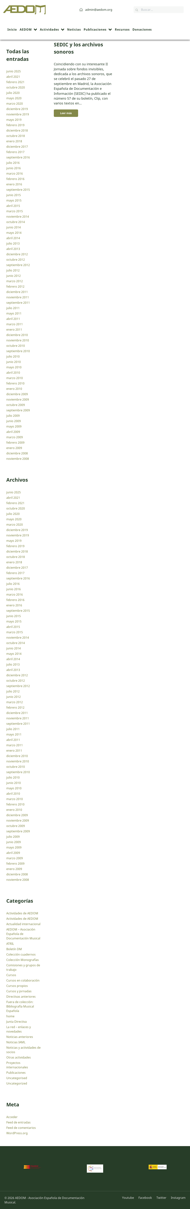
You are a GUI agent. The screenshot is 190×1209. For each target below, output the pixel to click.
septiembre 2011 (18, 303)
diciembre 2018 (17, 130)
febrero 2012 (15, 286)
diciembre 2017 (17, 147)
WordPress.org (17, 1133)
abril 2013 (13, 249)
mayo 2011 (14, 313)
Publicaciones (16, 1073)
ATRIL (10, 944)
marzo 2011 (14, 324)
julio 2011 (13, 308)
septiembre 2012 (18, 265)
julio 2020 (13, 93)
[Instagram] (177, 1198)
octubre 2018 (15, 136)
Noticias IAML (15, 1042)
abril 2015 (13, 206)
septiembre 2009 (18, 410)
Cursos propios (17, 986)
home (10, 1016)
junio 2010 (13, 362)
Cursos (11, 975)
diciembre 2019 (17, 109)
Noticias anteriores (19, 1037)
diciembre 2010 (17, 335)
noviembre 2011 (17, 297)
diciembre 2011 (17, 292)
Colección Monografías (22, 960)
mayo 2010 (14, 367)
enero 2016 (14, 184)
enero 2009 (14, 448)
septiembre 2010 (18, 351)
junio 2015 (13, 195)
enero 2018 (14, 141)
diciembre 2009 (17, 394)
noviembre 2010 (17, 340)
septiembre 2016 (18, 157)
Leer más (66, 113)
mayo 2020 (14, 98)
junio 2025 (13, 71)
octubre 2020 (15, 87)
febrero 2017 (15, 152)
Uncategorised (16, 1078)
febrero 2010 (15, 383)
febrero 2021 (15, 82)
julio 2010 (13, 356)
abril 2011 (13, 319)
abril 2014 (13, 238)
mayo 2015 (14, 200)
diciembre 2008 (17, 453)
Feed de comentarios (21, 1128)
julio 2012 (13, 270)
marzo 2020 (14, 103)
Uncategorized (16, 1083)
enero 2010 (14, 389)
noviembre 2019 (17, 114)
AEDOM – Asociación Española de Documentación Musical (23, 933)
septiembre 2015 (18, 190)
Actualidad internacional (23, 924)
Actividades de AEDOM (22, 913)
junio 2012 (13, 276)
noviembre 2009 (17, 399)
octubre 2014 (15, 222)
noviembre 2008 (17, 459)
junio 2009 (13, 421)
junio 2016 (13, 168)
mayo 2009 (14, 426)
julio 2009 (13, 416)
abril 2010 (13, 373)
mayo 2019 (14, 120)
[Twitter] (162, 1198)
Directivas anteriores (21, 997)
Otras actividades (18, 1057)
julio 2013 (13, 243)
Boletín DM (14, 949)
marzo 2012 (14, 281)
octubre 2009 (15, 405)
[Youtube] (129, 1198)
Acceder (12, 1117)
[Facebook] (146, 1198)
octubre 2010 (15, 346)
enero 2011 (14, 329)
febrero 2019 (15, 125)
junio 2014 (13, 227)
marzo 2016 (14, 173)
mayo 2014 (14, 233)
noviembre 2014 (17, 216)
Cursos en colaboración (23, 980)
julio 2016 (13, 163)
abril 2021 (13, 77)
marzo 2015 (14, 211)
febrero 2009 (15, 442)
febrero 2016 (15, 179)
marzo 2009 (14, 437)
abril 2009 (13, 432)
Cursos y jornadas (19, 991)
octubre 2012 (15, 260)
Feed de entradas (18, 1122)
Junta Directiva (16, 1022)
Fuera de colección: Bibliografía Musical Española (20, 1006)
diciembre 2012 (17, 254)
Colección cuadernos (21, 954)
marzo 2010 (14, 378)
